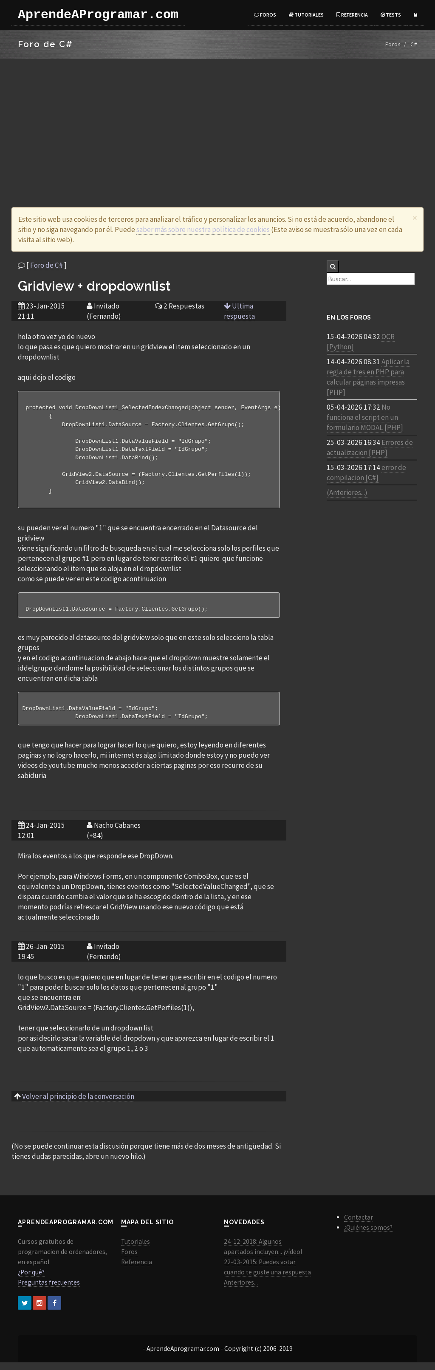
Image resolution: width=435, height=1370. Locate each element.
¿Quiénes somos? (368, 1235)
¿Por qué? (31, 1280)
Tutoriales (306, 14)
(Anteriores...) (347, 492)
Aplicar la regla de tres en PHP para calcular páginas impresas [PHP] (368, 377)
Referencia (352, 14)
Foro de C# (46, 265)
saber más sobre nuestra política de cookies (203, 229)
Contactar (358, 1225)
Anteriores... (241, 1290)
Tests (391, 14)
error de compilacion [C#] (366, 472)
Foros (265, 14)
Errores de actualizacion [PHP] (370, 447)
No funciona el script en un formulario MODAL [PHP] (365, 417)
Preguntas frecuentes (49, 1290)
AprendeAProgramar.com (98, 15)
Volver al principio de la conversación (78, 1104)
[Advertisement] (217, 122)
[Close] (414, 217)
